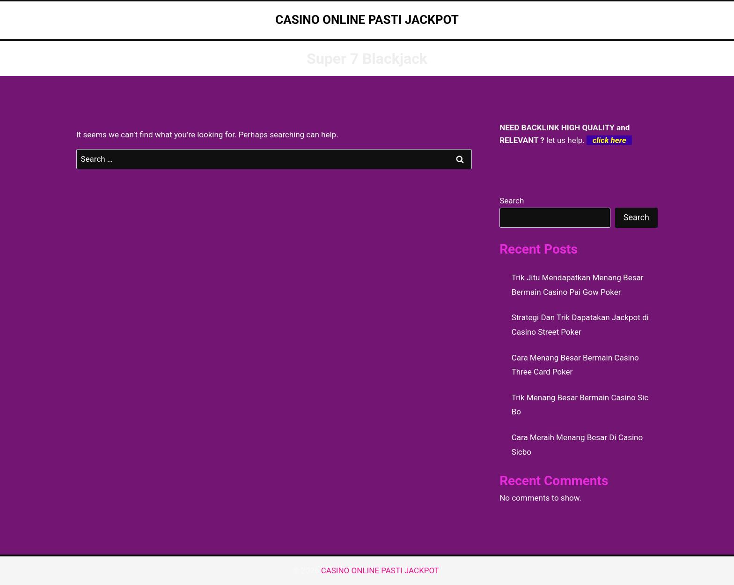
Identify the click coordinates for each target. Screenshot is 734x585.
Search (511, 200)
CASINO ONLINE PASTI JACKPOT (381, 570)
